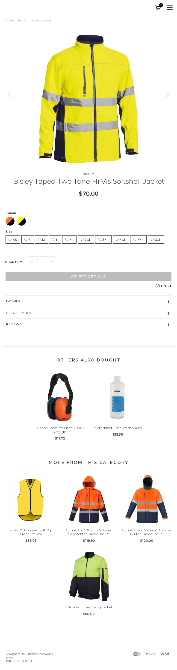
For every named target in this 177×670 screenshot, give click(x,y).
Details (13, 301)
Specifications (20, 313)
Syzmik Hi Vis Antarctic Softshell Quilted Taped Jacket (146, 532)
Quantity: (14, 262)
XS (13, 240)
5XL (138, 240)
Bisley (88, 174)
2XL (86, 240)
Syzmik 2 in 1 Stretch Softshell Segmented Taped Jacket (88, 532)
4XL (121, 240)
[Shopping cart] (158, 8)
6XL (156, 240)
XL (69, 240)
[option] (88, 99)
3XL (103, 240)
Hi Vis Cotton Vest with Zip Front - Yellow (31, 532)
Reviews (14, 324)
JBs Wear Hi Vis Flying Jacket (89, 607)
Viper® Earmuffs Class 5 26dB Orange (60, 430)
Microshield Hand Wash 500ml (117, 428)
